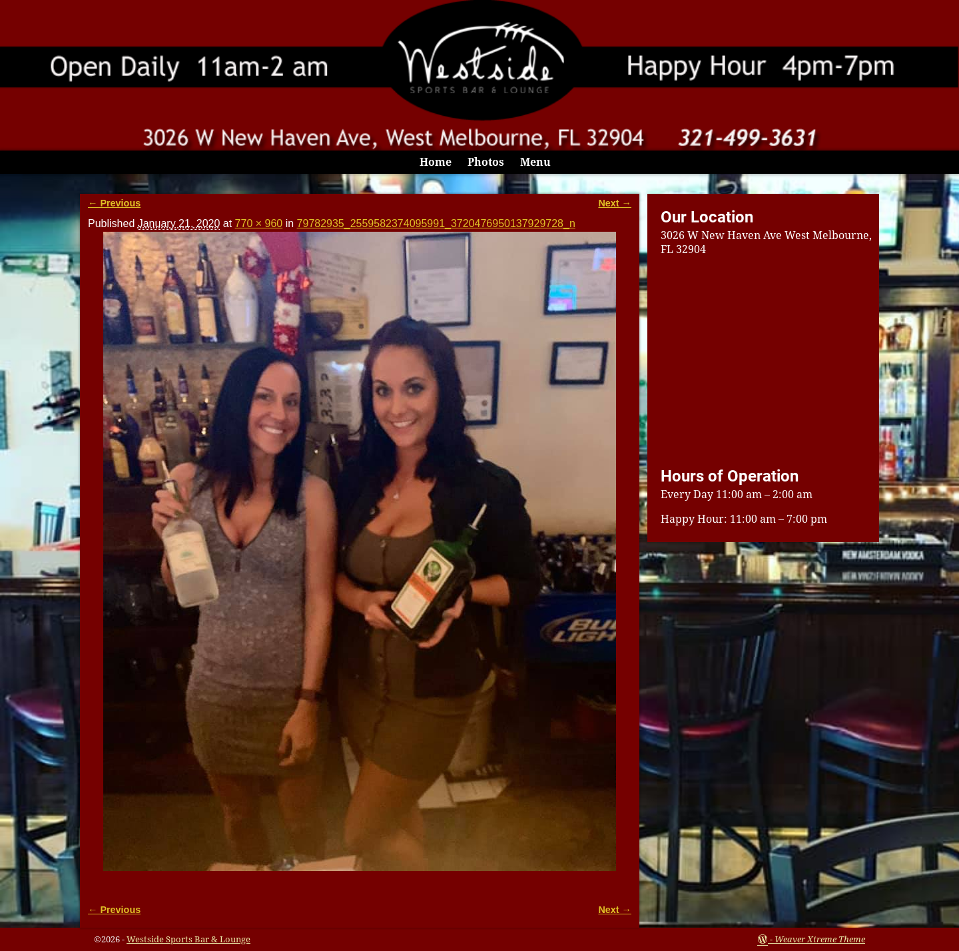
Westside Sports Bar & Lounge (188, 939)
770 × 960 (259, 223)
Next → (614, 203)
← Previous (114, 203)
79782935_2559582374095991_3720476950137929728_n (436, 223)
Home (436, 162)
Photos (486, 162)
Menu (535, 162)
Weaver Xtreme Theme (820, 939)
